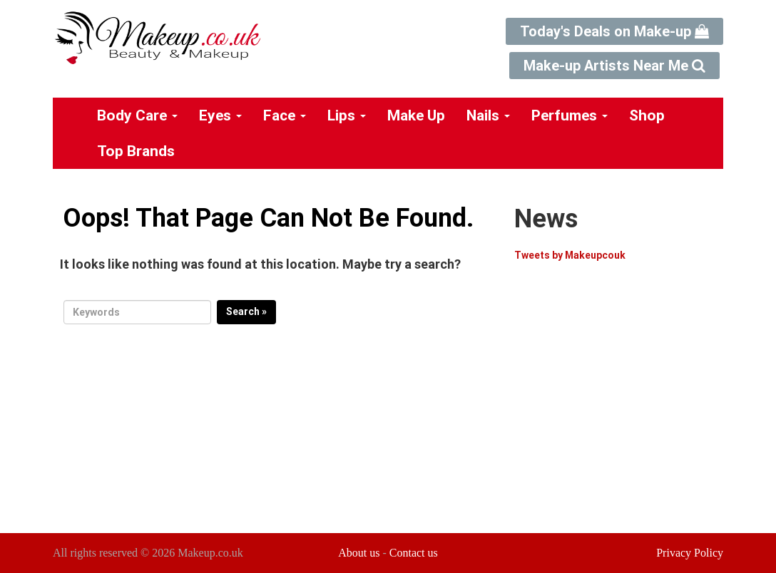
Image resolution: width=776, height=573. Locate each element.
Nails (488, 115)
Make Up (416, 115)
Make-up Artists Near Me (614, 65)
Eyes (220, 115)
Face (284, 115)
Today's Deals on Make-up (614, 31)
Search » (246, 311)
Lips (346, 115)
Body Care (137, 115)
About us (358, 553)
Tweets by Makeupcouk (570, 255)
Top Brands (136, 151)
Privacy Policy (689, 553)
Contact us (413, 553)
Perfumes (569, 115)
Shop (647, 115)
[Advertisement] (634, 405)
